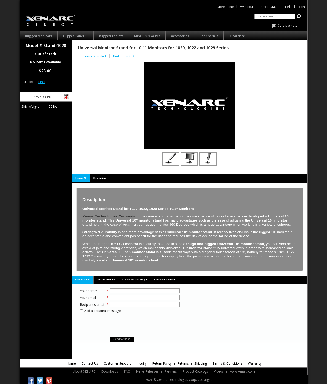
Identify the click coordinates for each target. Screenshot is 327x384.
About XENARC (84, 371)
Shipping (200, 363)
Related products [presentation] (106, 279)
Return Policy (162, 363)
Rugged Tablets (111, 36)
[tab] (81, 178)
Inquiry (141, 363)
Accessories (180, 36)
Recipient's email (92, 304)
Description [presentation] (99, 178)
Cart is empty (287, 26)
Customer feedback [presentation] (164, 279)
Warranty (254, 363)
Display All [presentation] (81, 178)
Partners (170, 371)
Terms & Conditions (227, 363)
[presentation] (130, 323)
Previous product (92, 56)
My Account (247, 7)
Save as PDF (51, 96)
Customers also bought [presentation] (135, 279)
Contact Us (90, 363)
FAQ (127, 371)
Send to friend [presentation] (82, 279)
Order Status (270, 7)
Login (301, 7)
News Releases (147, 371)
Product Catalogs (195, 371)
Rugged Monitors (38, 36)
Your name (88, 291)
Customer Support (117, 363)
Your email (88, 297)
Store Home (225, 7)
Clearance (237, 36)
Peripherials (209, 36)
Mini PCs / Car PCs (147, 36)
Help (288, 7)
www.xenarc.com (242, 371)
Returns (183, 363)
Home (71, 363)
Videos (219, 371)
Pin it (41, 82)
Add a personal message (100, 310)
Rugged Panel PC (75, 36)
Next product (124, 56)
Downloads (109, 371)
